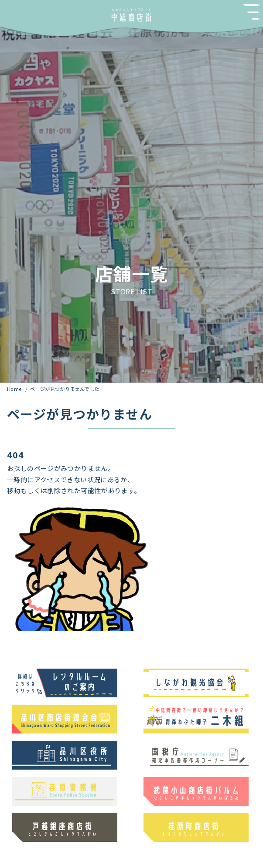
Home (15, 388)
